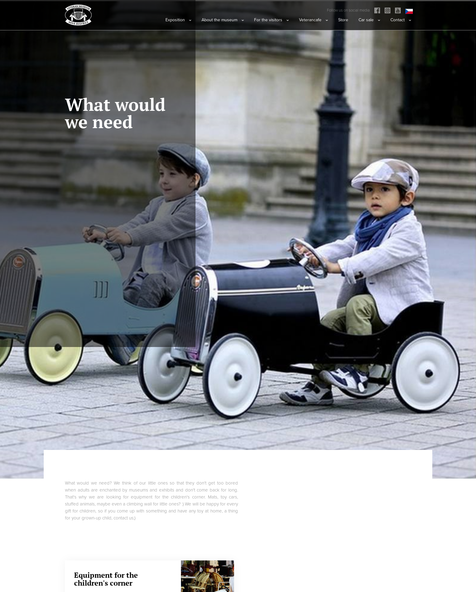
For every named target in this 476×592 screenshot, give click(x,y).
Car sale (369, 19)
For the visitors (271, 19)
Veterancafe (313, 19)
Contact (400, 19)
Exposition (178, 19)
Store (343, 19)
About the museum (223, 19)
